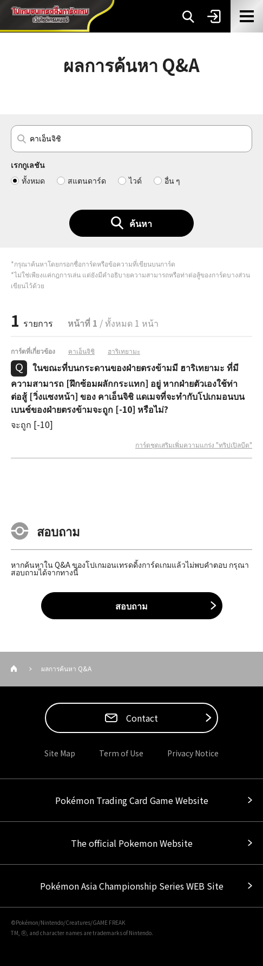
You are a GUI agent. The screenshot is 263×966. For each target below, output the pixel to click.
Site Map (59, 753)
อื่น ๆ (172, 180)
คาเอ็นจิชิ (81, 351)
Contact (141, 717)
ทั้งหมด (33, 180)
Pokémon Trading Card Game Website (131, 800)
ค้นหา (140, 223)
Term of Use (121, 753)
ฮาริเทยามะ (124, 351)
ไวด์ (135, 180)
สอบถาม (131, 605)
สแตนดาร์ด (87, 180)
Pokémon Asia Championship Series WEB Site (131, 885)
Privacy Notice (193, 753)
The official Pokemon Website (132, 843)
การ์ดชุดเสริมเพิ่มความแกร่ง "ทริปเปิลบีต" (193, 445)
